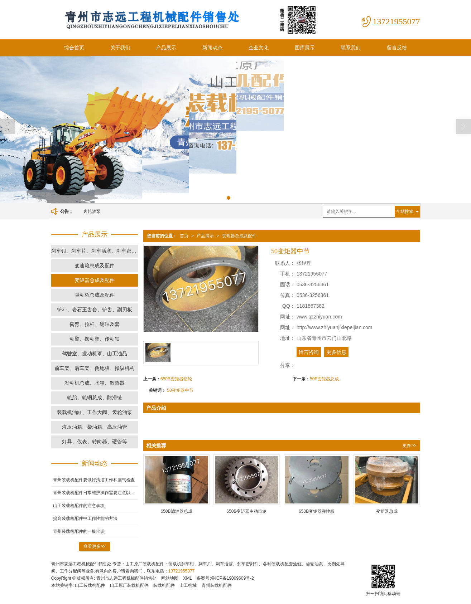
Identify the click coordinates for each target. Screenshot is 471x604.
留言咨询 (309, 352)
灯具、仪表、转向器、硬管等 (94, 441)
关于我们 (120, 47)
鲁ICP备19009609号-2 (232, 578)
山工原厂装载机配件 (129, 585)
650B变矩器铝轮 (176, 378)
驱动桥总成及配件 (95, 295)
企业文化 (259, 47)
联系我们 (351, 47)
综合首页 (74, 47)
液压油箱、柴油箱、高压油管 (94, 427)
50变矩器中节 (180, 390)
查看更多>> (94, 546)
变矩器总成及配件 (239, 235)
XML (187, 578)
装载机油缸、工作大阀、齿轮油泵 (94, 412)
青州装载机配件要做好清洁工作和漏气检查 (94, 479)
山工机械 (188, 585)
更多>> (409, 445)
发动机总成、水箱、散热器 (94, 383)
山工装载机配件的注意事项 (79, 505)
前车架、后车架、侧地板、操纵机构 (94, 368)
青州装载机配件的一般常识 (79, 531)
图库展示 (305, 47)
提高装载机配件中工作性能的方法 (85, 518)
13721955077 (181, 571)
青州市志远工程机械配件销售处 (126, 578)
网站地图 (169, 578)
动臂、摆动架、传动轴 (94, 339)
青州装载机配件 (217, 585)
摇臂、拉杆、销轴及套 (94, 324)
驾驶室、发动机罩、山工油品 (94, 353)
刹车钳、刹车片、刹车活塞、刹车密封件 (94, 251)
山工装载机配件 (90, 585)
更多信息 (336, 352)
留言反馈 (397, 47)
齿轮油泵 (92, 211)
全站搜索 (404, 211)
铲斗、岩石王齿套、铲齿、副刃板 (94, 309)
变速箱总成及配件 (95, 265)
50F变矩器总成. (325, 378)
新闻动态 (212, 47)
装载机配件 (164, 585)
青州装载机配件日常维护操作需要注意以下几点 (95, 492)
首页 (184, 235)
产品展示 (166, 47)
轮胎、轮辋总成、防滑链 (94, 397)
